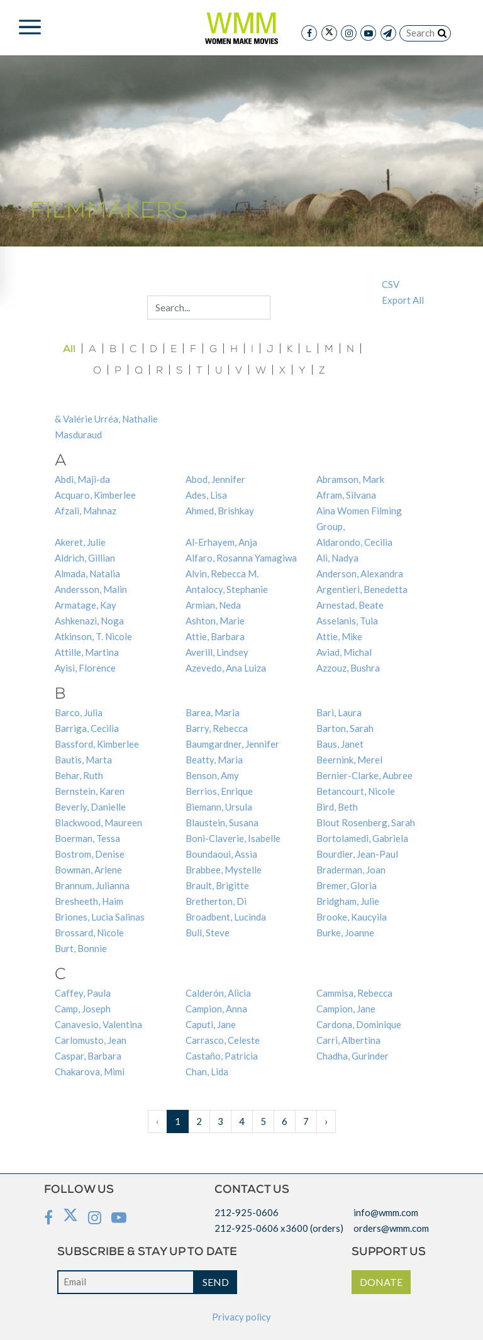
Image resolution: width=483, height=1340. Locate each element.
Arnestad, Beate (350, 605)
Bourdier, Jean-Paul (357, 854)
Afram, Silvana (346, 495)
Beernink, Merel (349, 759)
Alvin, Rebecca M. (222, 573)
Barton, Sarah (345, 728)
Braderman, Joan (351, 869)
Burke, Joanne (345, 932)
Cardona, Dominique (358, 1024)
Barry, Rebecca (217, 728)
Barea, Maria (213, 712)
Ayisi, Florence (85, 667)
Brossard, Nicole (89, 932)
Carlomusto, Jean (90, 1040)
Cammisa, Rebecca (354, 993)
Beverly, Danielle (90, 806)
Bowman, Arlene (88, 869)
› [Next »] (326, 1121)
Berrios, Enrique (219, 791)
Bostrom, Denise (90, 854)
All (69, 349)
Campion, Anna (216, 1008)
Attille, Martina (87, 652)
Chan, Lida (207, 1071)
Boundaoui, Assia (221, 854)
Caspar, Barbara (88, 1055)
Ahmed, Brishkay (220, 510)
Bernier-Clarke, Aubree (364, 775)
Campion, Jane (345, 1008)
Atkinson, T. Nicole (93, 636)
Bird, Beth (337, 806)
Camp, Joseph (83, 1008)
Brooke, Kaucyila (351, 916)
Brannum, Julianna (92, 885)
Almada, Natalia (87, 573)
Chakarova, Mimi (90, 1071)
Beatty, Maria (214, 759)
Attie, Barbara (215, 636)
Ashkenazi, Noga (89, 620)
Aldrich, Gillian (85, 557)
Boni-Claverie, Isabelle (233, 838)
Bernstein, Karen (90, 791)
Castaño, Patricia (222, 1055)
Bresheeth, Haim (89, 901)
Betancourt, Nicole (355, 791)
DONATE (381, 1282)
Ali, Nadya (337, 557)
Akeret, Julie (80, 542)
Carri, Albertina (348, 1040)
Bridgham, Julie (347, 901)
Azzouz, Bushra (348, 667)
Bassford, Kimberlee (97, 744)
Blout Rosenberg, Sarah (365, 822)
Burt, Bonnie (81, 948)
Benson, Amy (212, 775)
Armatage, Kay (85, 605)
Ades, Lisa (206, 495)
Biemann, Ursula (219, 806)
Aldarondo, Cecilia (354, 542)
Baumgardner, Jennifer (232, 744)
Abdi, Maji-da (82, 479)
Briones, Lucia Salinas (100, 916)
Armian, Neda (213, 605)
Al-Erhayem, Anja (221, 542)
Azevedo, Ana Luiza (226, 667)
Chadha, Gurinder (352, 1055)
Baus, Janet (340, 744)
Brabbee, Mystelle (224, 869)
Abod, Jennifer (215, 479)
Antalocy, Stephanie (227, 589)
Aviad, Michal (344, 652)
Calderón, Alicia (218, 993)
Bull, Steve (208, 932)
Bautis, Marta (83, 759)
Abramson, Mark (350, 479)
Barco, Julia (79, 712)
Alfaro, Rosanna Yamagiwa (241, 557)
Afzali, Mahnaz (85, 510)
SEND (216, 1282)
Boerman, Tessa (87, 838)
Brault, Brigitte (217, 885)
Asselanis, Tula (347, 620)
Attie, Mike (339, 636)
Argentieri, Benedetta (362, 589)
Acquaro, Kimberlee (95, 495)
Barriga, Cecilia (87, 728)
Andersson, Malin (91, 589)
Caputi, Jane (211, 1024)
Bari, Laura (339, 712)
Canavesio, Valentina (98, 1024)
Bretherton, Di (216, 901)
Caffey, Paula (83, 993)
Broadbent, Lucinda (226, 916)
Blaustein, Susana (222, 822)
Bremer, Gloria (346, 885)
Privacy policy (241, 1316)
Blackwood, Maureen (98, 822)
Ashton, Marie (215, 620)
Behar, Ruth (79, 775)
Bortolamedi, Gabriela (362, 838)
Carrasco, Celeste (223, 1040)
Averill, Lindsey (217, 652)
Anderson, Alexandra (359, 573)
